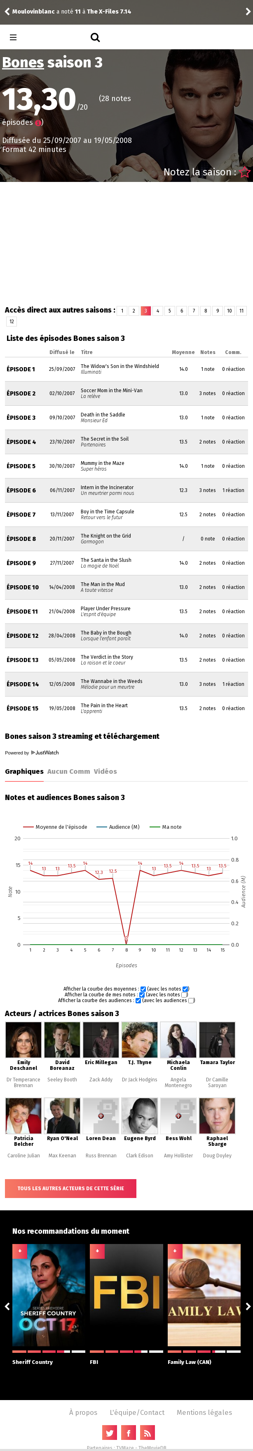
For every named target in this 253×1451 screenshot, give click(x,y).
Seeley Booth (62, 1080)
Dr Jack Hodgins (139, 1080)
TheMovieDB (152, 1448)
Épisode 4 (21, 442)
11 (241, 311)
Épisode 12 (22, 635)
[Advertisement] (126, 243)
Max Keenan (62, 1156)
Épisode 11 (22, 611)
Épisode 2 (21, 393)
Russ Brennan (101, 1156)
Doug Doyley (217, 1156)
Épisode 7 (21, 514)
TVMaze (125, 1448)
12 (11, 321)
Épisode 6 (21, 490)
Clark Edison (139, 1156)
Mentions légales (204, 1412)
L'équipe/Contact (137, 1412)
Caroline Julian (23, 1156)
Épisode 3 (21, 417)
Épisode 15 (22, 708)
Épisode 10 (23, 587)
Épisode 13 (22, 660)
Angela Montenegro (178, 1082)
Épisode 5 (21, 466)
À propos (83, 1412)
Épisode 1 (21, 369)
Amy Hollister (178, 1156)
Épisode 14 (23, 684)
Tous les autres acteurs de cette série (70, 1188)
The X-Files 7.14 (109, 11)
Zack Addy (100, 1080)
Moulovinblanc (33, 11)
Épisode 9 (21, 563)
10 (229, 311)
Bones (23, 62)
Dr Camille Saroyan (217, 1082)
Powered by (32, 752)
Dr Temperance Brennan (23, 1082)
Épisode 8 (21, 539)
